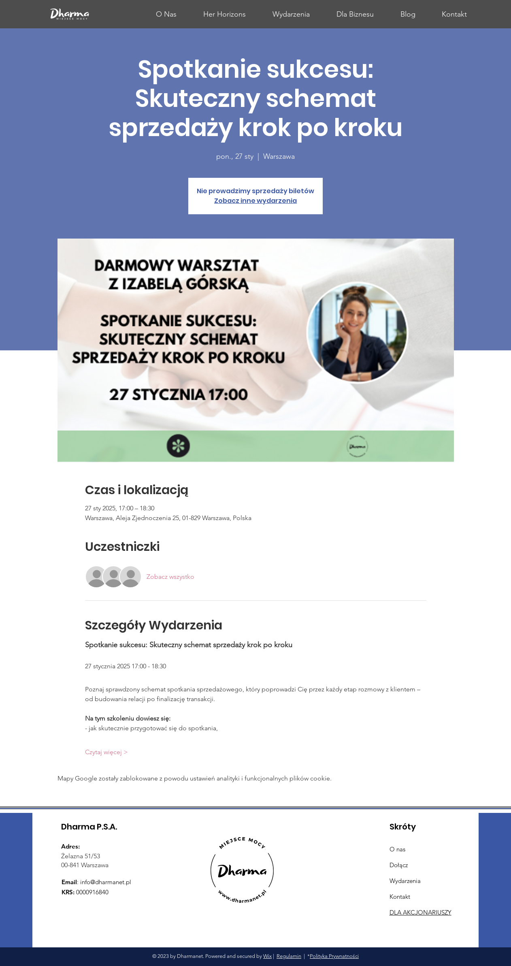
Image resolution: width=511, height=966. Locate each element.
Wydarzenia (405, 881)
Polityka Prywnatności (334, 956)
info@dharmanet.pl (105, 882)
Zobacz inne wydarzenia (255, 200)
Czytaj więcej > (106, 752)
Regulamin (289, 956)
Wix (267, 956)
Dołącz (399, 865)
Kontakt (400, 896)
